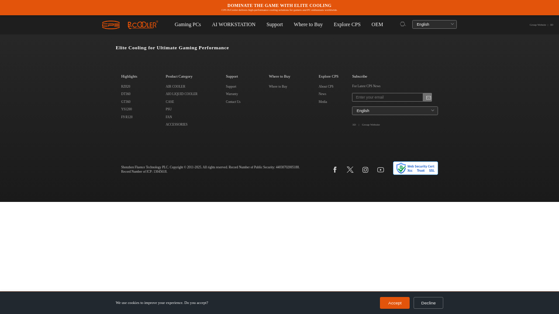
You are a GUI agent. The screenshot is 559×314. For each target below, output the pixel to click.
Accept (398, 303)
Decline (429, 303)
